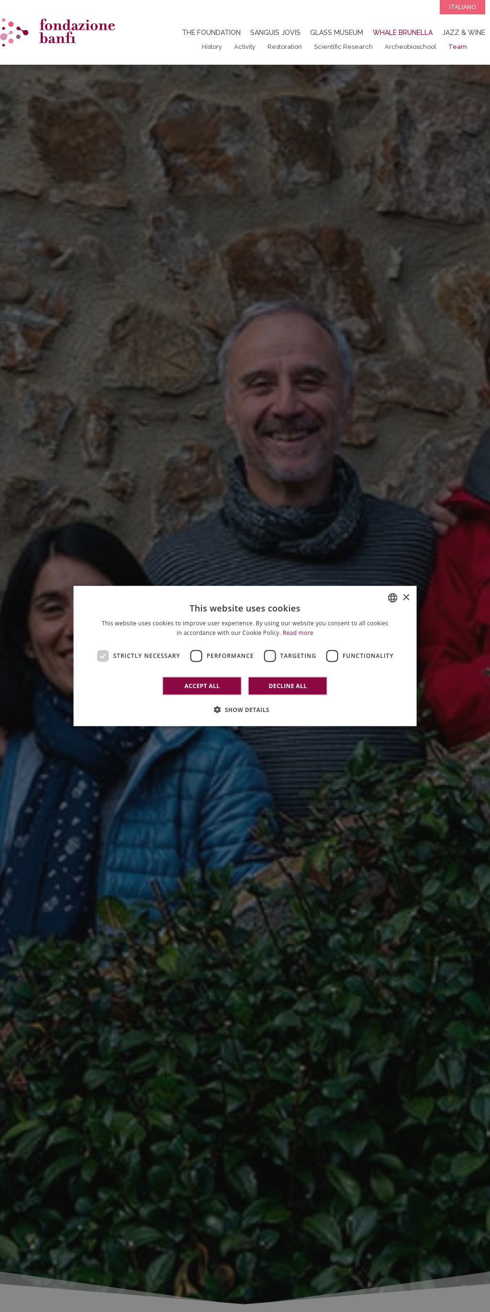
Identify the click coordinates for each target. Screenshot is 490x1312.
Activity (245, 46)
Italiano (462, 7)
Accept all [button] (202, 685)
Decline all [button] (288, 685)
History (212, 46)
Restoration (284, 46)
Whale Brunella (403, 32)
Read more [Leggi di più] (298, 633)
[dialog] (245, 656)
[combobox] (392, 598)
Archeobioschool (410, 46)
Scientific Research (343, 46)
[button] (245, 709)
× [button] (405, 597)
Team (457, 46)
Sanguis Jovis (275, 32)
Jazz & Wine (463, 32)
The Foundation (211, 32)
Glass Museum (336, 32)
